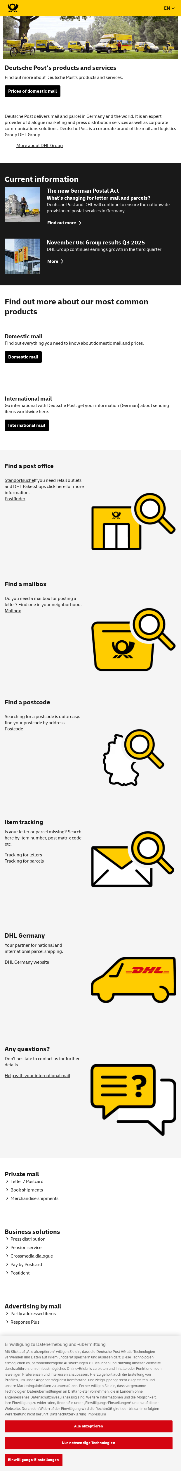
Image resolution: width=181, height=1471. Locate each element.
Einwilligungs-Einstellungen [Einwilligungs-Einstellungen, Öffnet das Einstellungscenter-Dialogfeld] (33, 1464)
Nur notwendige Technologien (88, 1447)
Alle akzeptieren (88, 1430)
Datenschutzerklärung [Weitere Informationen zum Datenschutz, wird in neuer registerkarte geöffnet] (68, 1418)
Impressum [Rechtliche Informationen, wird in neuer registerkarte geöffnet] (97, 1418)
